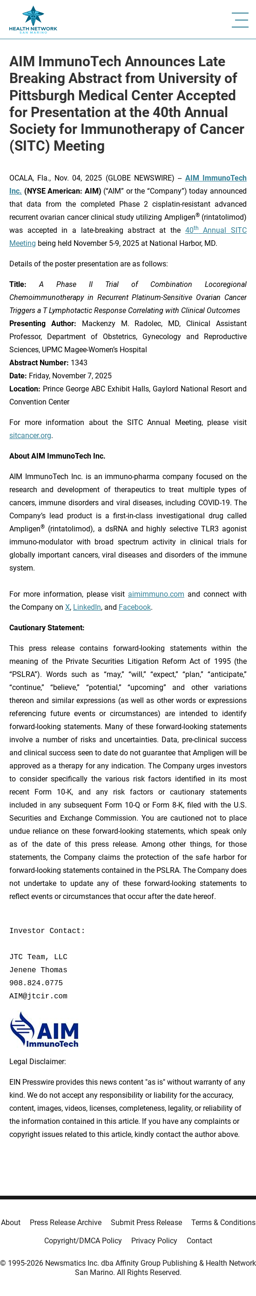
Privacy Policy (154, 1240)
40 (189, 230)
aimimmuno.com (156, 594)
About (10, 1222)
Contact (199, 1240)
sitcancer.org (30, 435)
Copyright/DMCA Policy (83, 1240)
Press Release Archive (65, 1222)
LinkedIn (87, 607)
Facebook (135, 607)
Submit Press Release (146, 1222)
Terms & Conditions (223, 1222)
